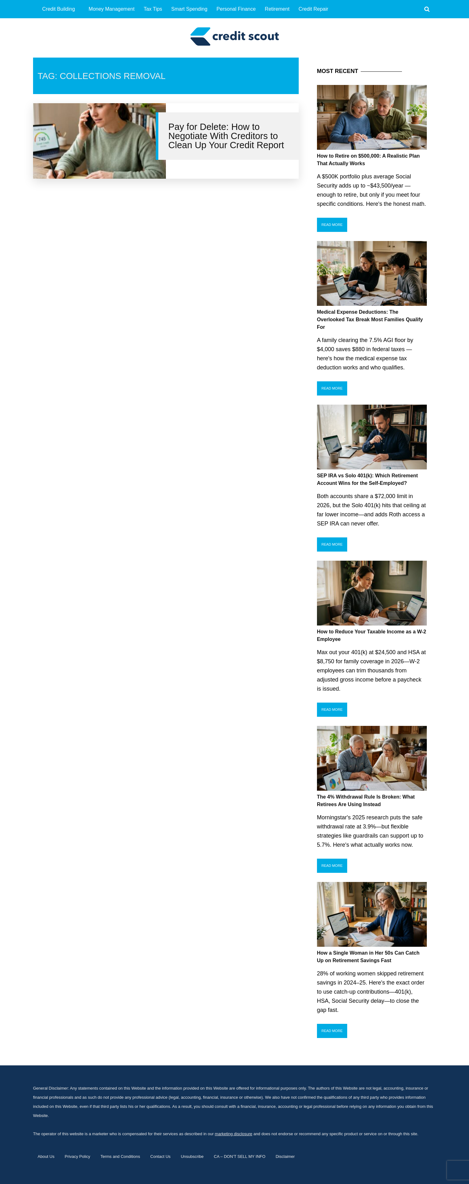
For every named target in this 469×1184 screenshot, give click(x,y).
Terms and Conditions (120, 1156)
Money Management (112, 9)
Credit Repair (313, 9)
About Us (46, 1156)
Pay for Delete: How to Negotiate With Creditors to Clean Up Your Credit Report (226, 136)
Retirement (277, 9)
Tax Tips (153, 9)
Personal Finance (236, 9)
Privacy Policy (77, 1156)
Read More (331, 225)
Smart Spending (189, 9)
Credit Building (58, 9)
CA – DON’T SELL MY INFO (239, 1156)
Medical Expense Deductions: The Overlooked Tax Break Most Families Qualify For (370, 319)
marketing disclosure (233, 1133)
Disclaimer (285, 1156)
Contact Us (160, 1156)
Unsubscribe (192, 1156)
